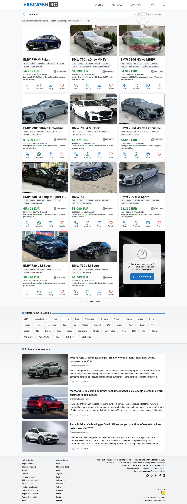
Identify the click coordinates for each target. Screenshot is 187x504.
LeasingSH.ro (159, 498)
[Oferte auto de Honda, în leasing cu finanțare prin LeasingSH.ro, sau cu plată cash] (96, 331)
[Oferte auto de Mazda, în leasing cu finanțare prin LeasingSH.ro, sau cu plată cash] (85, 325)
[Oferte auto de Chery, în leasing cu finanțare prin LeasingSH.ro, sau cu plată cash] (131, 325)
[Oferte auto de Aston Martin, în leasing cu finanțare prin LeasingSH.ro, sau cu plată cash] (44, 337)
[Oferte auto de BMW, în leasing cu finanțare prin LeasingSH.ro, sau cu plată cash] (26, 319)
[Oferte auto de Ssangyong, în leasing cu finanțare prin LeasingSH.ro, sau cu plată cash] (83, 331)
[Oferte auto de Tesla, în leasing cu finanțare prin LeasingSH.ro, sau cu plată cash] (65, 325)
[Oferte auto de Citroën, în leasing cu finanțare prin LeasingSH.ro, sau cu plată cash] (27, 331)
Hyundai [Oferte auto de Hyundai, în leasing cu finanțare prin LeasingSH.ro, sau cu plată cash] (59, 490)
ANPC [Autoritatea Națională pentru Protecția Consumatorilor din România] (24, 500)
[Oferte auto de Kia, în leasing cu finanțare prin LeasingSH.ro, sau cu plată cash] (75, 325)
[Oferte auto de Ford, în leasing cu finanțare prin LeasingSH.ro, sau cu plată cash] (77, 319)
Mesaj (51, 86)
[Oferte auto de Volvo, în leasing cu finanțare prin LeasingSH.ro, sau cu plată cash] (116, 319)
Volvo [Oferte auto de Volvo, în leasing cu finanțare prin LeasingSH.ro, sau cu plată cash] (58, 487)
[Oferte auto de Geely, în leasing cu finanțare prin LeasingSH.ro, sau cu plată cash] (123, 331)
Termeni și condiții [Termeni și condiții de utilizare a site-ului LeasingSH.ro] (29, 477)
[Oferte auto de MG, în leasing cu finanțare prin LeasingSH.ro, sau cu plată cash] (38, 331)
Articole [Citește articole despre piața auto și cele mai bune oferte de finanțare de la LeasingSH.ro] (25, 470)
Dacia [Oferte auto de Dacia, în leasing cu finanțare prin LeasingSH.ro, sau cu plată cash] (58, 497)
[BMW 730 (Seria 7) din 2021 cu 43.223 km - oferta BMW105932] (45, 259)
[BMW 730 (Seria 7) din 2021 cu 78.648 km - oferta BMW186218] (45, 122)
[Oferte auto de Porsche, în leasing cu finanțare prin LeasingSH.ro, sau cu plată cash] (105, 319)
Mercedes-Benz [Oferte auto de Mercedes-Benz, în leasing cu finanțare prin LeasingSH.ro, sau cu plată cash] (62, 467)
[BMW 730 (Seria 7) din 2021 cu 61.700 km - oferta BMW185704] (93, 122)
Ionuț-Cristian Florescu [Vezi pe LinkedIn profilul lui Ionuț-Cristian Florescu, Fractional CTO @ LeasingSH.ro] (163, 493)
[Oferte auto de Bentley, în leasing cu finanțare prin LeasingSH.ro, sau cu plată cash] (154, 331)
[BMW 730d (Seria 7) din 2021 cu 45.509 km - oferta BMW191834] (142, 53)
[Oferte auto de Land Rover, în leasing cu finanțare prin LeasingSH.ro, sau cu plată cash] (52, 325)
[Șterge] (134, 14)
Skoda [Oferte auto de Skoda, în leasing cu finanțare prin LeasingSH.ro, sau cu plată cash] (58, 494)
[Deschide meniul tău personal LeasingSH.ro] (152, 4)
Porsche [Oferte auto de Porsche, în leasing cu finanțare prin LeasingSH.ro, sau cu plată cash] (59, 484)
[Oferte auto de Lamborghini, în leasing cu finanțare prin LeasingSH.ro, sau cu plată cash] (110, 331)
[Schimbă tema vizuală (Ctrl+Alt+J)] (163, 4)
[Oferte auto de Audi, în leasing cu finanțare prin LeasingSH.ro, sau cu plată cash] (55, 319)
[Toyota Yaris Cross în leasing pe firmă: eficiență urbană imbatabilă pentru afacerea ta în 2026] (93, 369)
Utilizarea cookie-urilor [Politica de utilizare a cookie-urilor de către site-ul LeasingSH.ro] (31, 480)
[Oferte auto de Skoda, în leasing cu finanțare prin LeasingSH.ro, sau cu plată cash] (141, 319)
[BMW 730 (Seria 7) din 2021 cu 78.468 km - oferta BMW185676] (142, 122)
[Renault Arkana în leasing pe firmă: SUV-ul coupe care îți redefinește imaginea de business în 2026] (93, 436)
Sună (27, 86)
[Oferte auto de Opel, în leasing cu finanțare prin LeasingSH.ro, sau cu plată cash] (153, 325)
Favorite (62, 86)
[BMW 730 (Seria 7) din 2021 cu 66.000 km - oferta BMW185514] (45, 190)
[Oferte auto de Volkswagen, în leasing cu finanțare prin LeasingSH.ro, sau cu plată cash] (90, 319)
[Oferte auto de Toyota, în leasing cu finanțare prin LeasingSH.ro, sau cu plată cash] (66, 319)
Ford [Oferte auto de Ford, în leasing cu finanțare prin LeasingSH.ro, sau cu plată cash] (58, 477)
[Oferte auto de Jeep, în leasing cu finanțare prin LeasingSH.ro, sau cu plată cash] (58, 331)
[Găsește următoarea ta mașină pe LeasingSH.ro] (40, 4)
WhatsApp (39, 86)
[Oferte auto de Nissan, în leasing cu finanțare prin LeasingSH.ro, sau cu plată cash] (142, 325)
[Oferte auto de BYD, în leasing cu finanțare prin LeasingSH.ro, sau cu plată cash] (109, 325)
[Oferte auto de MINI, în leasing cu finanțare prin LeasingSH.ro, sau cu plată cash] (134, 331)
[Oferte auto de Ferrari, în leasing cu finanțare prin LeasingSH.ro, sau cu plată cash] (48, 331)
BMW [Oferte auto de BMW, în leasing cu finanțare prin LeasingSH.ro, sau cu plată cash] (58, 464)
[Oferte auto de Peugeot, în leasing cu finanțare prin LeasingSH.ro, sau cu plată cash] (97, 325)
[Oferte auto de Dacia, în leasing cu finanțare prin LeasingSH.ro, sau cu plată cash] (151, 319)
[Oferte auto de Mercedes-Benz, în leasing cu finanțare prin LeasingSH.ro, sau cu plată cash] (41, 319)
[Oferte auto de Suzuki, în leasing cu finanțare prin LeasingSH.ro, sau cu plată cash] (119, 325)
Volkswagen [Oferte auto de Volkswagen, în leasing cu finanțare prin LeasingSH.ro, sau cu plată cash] (61, 480)
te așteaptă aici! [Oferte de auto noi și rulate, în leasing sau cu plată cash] (159, 471)
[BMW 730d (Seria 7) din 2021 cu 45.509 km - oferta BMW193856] (93, 53)
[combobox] (82, 14)
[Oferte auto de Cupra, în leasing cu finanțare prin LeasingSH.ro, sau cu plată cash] (69, 331)
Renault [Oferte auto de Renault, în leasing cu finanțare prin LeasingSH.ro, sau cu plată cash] (59, 500)
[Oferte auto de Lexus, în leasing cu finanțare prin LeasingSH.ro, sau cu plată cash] (39, 325)
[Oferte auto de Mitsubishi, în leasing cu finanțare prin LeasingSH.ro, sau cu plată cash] (28, 337)
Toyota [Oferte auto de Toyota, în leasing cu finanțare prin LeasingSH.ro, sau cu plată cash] (59, 474)
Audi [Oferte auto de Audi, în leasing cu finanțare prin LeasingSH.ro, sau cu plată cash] (58, 470)
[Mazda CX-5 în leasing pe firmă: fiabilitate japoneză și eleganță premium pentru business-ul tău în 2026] (93, 403)
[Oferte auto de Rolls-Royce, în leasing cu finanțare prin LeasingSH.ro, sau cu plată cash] (70, 337)
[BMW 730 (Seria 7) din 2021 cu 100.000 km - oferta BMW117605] (142, 190)
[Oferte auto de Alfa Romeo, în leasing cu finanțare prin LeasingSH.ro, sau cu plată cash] (86, 337)
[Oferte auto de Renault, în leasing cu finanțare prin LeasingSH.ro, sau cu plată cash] (27, 325)
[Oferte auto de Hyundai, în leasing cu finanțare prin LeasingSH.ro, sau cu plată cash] (128, 319)
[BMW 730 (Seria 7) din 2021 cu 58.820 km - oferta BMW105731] (93, 259)
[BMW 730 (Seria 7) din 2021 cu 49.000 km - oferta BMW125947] (93, 190)
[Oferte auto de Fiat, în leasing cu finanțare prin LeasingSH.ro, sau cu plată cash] (144, 331)
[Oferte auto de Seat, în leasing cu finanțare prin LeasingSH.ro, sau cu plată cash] (57, 337)
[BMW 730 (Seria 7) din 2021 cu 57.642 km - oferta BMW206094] (45, 53)
